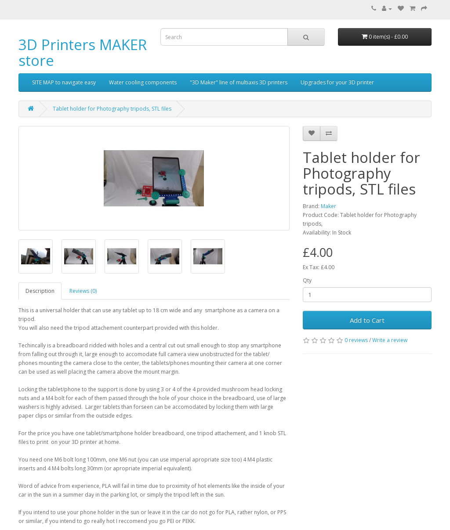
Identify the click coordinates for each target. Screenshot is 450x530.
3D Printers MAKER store (82, 52)
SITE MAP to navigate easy (64, 82)
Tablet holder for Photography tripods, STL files (112, 108)
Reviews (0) (83, 291)
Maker (328, 206)
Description (39, 291)
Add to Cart (367, 320)
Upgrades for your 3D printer (337, 82)
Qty (307, 280)
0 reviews (356, 340)
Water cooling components (143, 82)
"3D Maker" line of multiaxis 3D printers (238, 82)
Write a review (389, 340)
